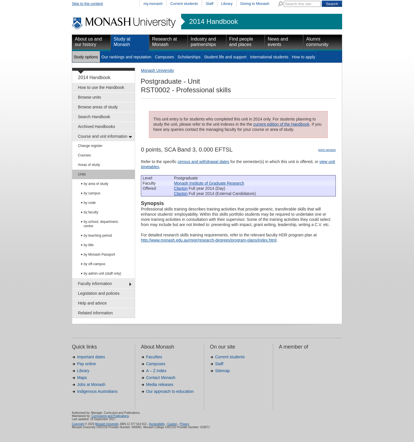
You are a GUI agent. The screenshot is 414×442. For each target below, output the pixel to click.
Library (227, 3)
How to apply (303, 57)
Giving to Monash (254, 3)
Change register (90, 146)
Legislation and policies (99, 293)
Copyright (78, 424)
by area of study (96, 184)
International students (269, 57)
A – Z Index (156, 370)
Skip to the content (87, 3)
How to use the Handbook (101, 87)
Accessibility (156, 424)
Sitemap (222, 370)
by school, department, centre (101, 224)
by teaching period (98, 236)
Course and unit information (102, 136)
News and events (278, 42)
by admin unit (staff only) (102, 273)
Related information (95, 313)
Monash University (157, 70)
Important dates (91, 357)
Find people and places (241, 42)
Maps (82, 377)
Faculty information (95, 283)
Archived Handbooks (96, 126)
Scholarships (188, 57)
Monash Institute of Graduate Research (209, 183)
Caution (172, 424)
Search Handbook (94, 116)
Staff (210, 3)
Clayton (180, 188)
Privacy (184, 424)
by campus (92, 193)
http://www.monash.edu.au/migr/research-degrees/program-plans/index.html (209, 240)
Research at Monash (164, 42)
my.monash (152, 3)
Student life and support (225, 57)
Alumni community (317, 42)
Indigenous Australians (97, 391)
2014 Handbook (213, 21)
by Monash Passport (99, 254)
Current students (184, 3)
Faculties (154, 357)
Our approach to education (170, 391)
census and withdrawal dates (203, 161)
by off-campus (94, 264)
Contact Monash (160, 377)
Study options (86, 57)
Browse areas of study (98, 107)
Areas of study (89, 165)
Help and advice (92, 303)
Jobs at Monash (91, 384)
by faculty (91, 212)
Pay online (86, 363)
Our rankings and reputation (126, 57)
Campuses (164, 57)
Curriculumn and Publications (110, 416)
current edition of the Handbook (281, 124)
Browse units (89, 97)
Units (82, 174)
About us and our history (88, 42)
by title (89, 245)
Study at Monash (122, 42)
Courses (84, 155)
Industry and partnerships (203, 42)
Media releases (159, 384)
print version (327, 150)
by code (90, 203)
